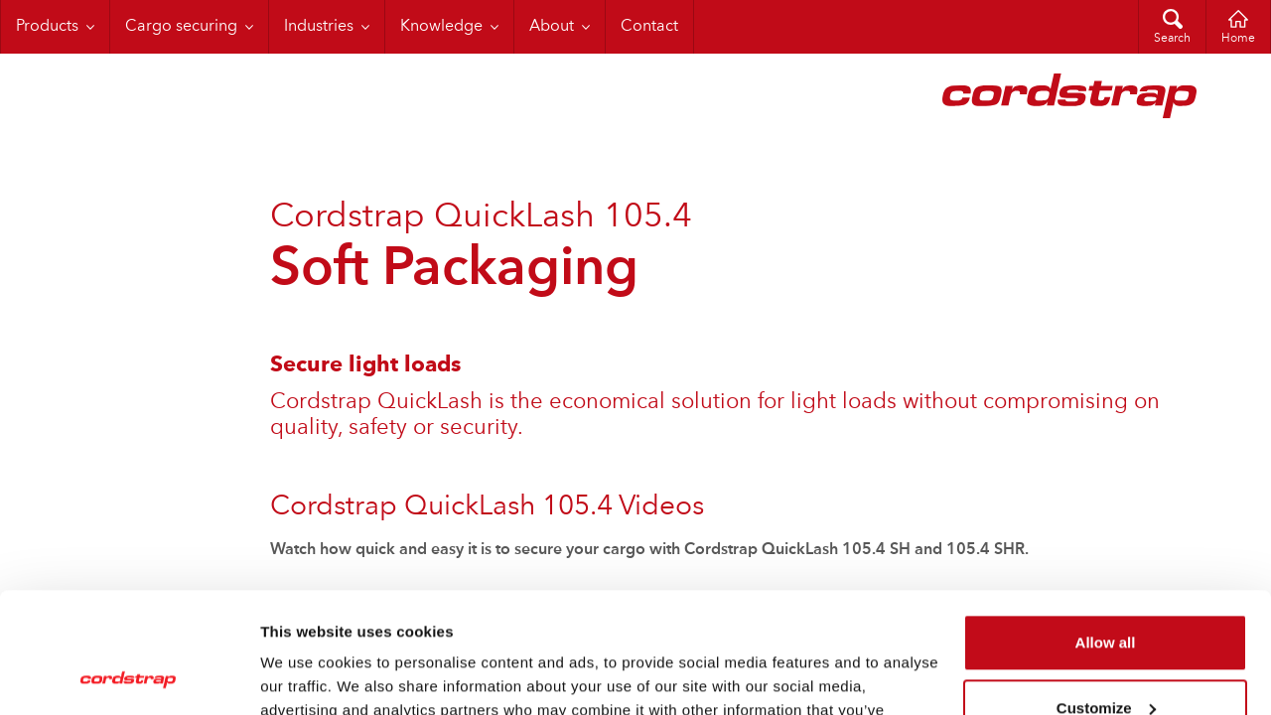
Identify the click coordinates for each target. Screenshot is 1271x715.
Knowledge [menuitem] (441, 27)
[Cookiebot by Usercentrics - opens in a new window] (128, 676)
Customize (1106, 594)
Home (1238, 39)
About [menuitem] (551, 27)
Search (1172, 39)
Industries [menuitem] (318, 27)
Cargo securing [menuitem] (181, 27)
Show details (306, 675)
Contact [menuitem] (649, 27)
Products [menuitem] (47, 27)
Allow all (1105, 529)
